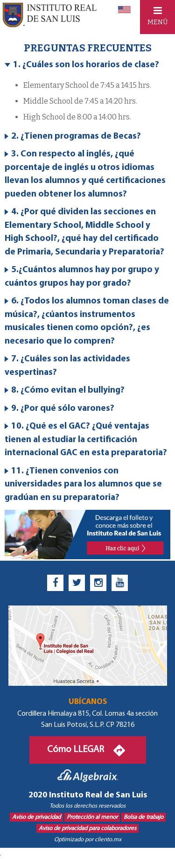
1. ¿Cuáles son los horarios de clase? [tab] (82, 65)
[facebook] (55, 583)
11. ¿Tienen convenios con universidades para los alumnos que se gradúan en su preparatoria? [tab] (83, 484)
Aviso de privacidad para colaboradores (87, 828)
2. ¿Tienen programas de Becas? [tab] (73, 136)
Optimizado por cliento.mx (87, 840)
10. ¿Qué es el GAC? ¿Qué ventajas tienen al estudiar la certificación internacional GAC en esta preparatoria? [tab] (86, 440)
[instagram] (98, 583)
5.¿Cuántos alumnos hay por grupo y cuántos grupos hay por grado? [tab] (82, 277)
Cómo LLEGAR (87, 750)
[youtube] (120, 583)
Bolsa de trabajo (143, 817)
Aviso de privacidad (36, 817)
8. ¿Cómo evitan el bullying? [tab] (65, 390)
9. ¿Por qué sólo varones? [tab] (59, 408)
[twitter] (77, 583)
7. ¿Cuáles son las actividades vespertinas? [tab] (67, 366)
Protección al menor (92, 817)
